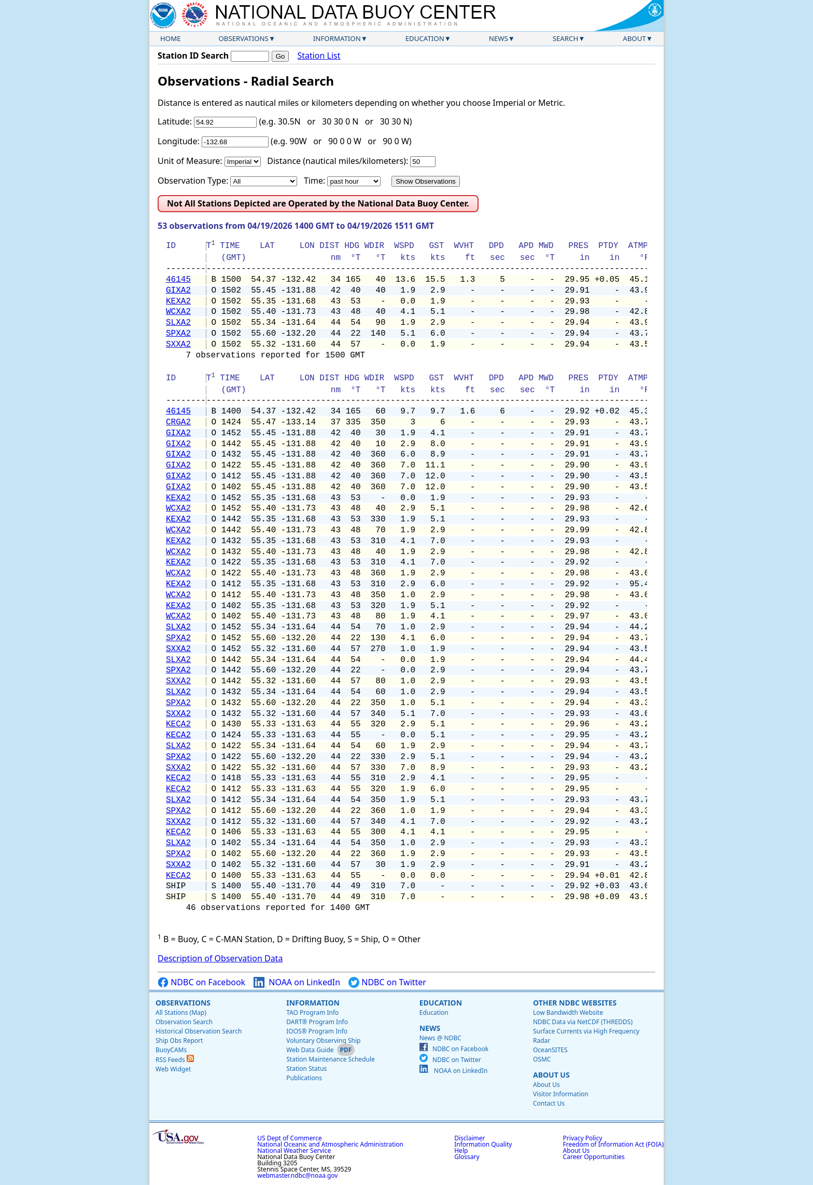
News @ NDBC (440, 1038)
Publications (304, 1077)
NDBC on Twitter (387, 982)
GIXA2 (178, 290)
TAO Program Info (312, 1012)
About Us (551, 1075)
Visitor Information (560, 1094)
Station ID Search (193, 55)
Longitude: (179, 141)
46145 (178, 279)
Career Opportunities (594, 1156)
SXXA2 (178, 344)
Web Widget (173, 1069)
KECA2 (178, 724)
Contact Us (549, 1103)
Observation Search (184, 1021)
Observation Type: (193, 180)
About (634, 38)
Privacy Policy (582, 1138)
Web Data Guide (309, 1049)
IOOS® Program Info (316, 1031)
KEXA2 (178, 301)
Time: (314, 180)
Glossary (466, 1156)
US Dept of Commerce (289, 1138)
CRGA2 (178, 422)
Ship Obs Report (179, 1040)
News (498, 38)
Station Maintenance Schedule (330, 1059)
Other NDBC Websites (574, 1003)
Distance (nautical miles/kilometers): (337, 161)
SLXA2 (178, 322)
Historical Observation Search (199, 1031)
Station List (318, 55)
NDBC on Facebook (201, 982)
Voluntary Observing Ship (323, 1040)
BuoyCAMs (171, 1049)
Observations (243, 38)
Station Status (306, 1068)
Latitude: (175, 121)
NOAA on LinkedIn (297, 982)
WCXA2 (178, 312)
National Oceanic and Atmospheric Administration (330, 1144)
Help (461, 1150)
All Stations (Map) (181, 1012)
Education (424, 38)
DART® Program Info (317, 1021)
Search (566, 38)
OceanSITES (550, 1049)
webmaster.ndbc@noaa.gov (297, 1175)
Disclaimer (469, 1138)
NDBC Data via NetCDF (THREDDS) (583, 1021)
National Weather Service (294, 1150)
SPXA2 (178, 333)
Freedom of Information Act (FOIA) (613, 1144)
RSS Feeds (175, 1059)
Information (337, 38)
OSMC (542, 1059)
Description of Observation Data (220, 958)
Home (170, 38)
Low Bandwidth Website (568, 1012)
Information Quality (483, 1144)
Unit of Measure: (190, 161)
